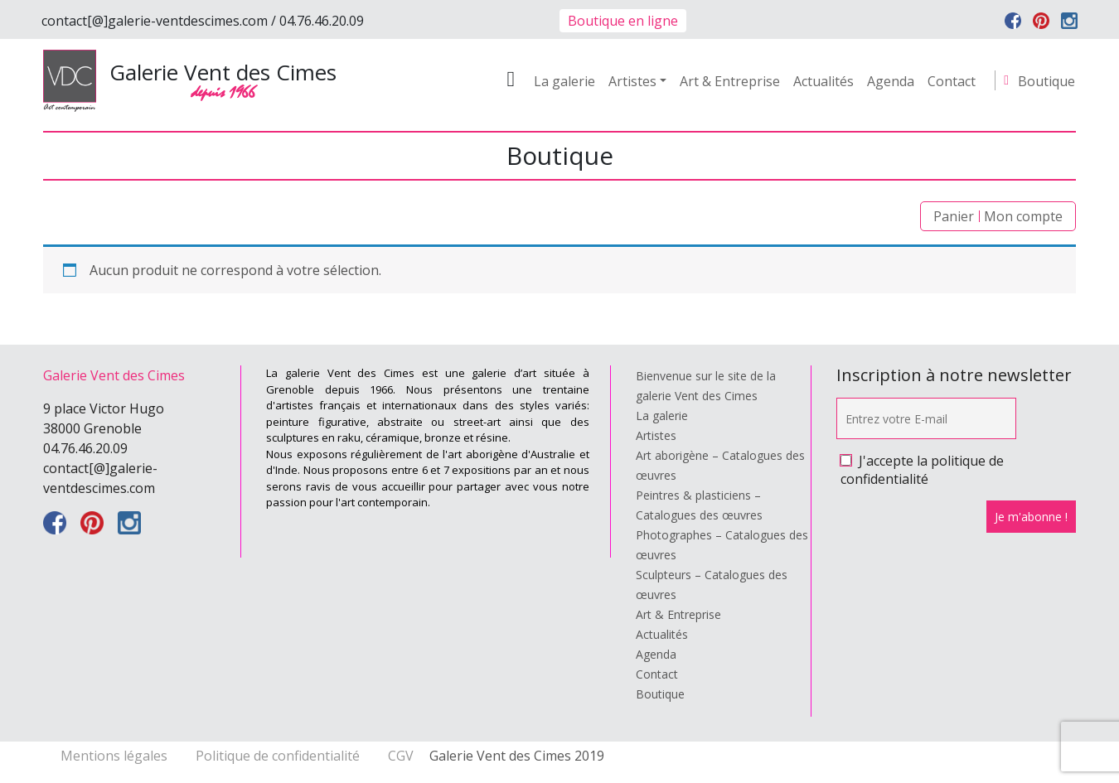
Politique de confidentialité (279, 756)
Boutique (1046, 81)
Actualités (823, 81)
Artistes (632, 81)
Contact (952, 81)
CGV (401, 756)
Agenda (890, 81)
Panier (953, 216)
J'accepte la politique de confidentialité (922, 470)
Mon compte (1023, 216)
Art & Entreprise (730, 81)
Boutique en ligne (623, 21)
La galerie (564, 81)
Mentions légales (116, 756)
